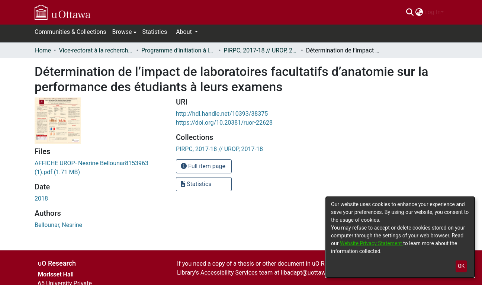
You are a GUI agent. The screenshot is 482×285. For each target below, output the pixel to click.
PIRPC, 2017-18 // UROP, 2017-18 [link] (261, 50)
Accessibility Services (229, 272)
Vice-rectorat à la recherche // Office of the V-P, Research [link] (96, 50)
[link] (219, 149)
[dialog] (400, 237)
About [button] (184, 31)
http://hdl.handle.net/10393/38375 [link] (222, 113)
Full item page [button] (203, 166)
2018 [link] (41, 198)
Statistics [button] (196, 184)
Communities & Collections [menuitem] (70, 31)
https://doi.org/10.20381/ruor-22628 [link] (224, 122)
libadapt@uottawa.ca (309, 272)
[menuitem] (419, 12)
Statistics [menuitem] (154, 31)
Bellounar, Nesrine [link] (58, 224)
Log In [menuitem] (432, 12)
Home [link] (43, 50)
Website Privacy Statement (371, 243)
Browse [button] (122, 31)
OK (461, 266)
